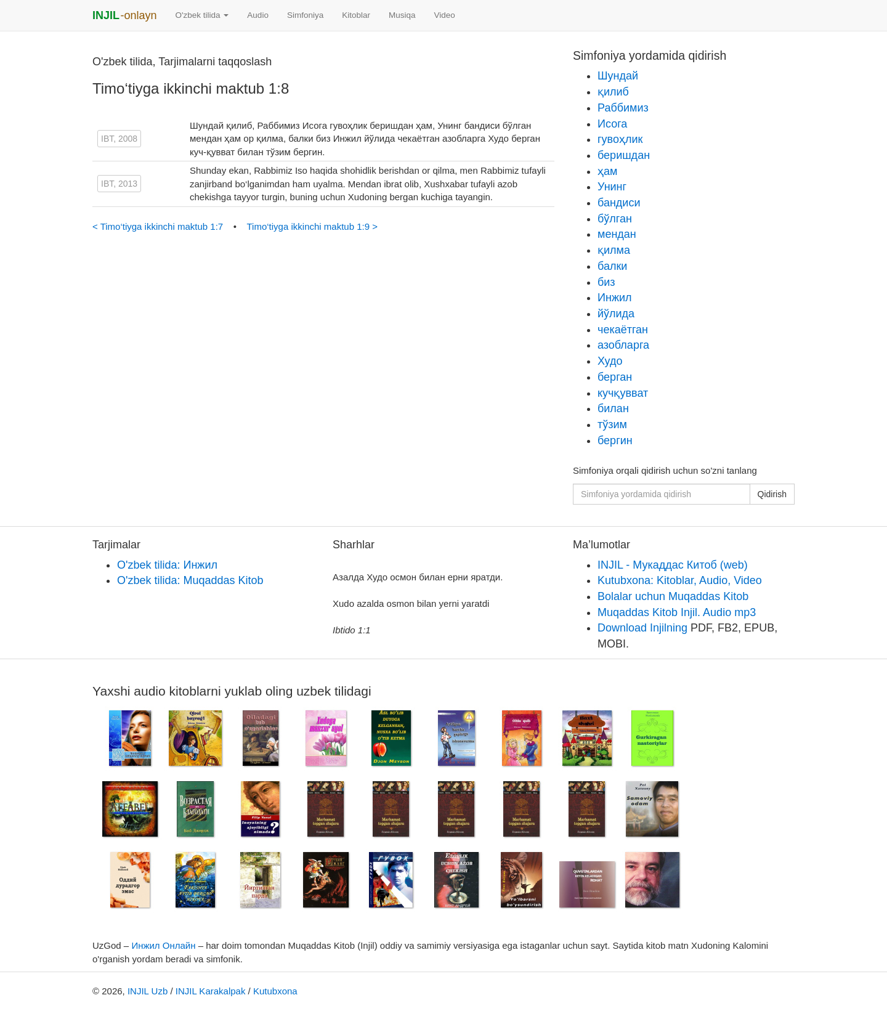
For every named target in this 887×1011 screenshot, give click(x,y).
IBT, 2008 (119, 139)
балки (612, 266)
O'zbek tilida (202, 15)
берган (614, 377)
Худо (610, 361)
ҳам (607, 171)
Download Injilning (642, 628)
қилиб (613, 92)
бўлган (614, 219)
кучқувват (622, 393)
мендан (616, 234)
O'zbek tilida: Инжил (167, 565)
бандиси (618, 203)
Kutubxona (275, 991)
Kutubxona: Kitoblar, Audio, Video (679, 580)
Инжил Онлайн (163, 945)
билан (613, 408)
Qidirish (772, 494)
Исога (612, 124)
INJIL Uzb (148, 991)
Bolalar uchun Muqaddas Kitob (672, 596)
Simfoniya (305, 15)
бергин (615, 440)
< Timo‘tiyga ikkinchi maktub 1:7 (158, 226)
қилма (613, 250)
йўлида (615, 313)
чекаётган (622, 329)
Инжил (614, 297)
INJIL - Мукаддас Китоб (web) (672, 565)
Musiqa (402, 15)
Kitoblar (356, 15)
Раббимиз (623, 108)
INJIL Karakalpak (211, 991)
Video (444, 15)
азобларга (623, 345)
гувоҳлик (619, 139)
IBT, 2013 (119, 184)
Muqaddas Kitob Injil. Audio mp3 (676, 612)
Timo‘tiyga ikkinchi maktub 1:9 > (312, 226)
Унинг (611, 187)
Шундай (617, 76)
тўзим (612, 424)
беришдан (623, 155)
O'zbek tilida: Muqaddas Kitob (190, 580)
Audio (258, 15)
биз (606, 282)
